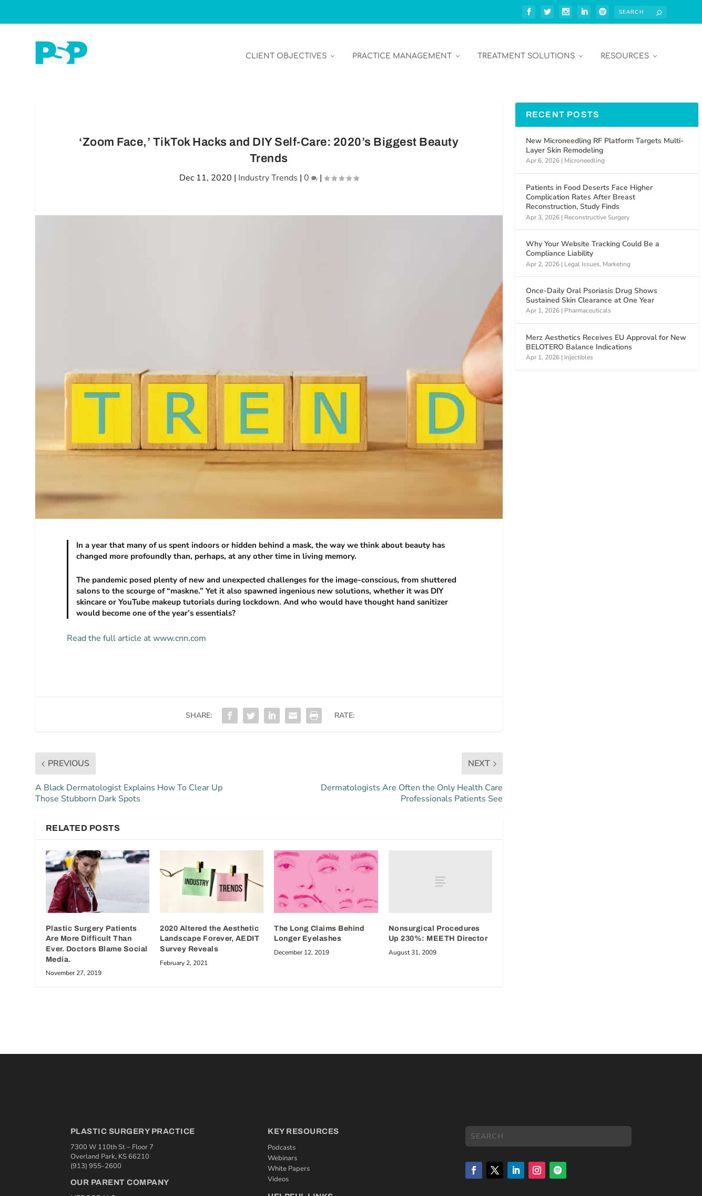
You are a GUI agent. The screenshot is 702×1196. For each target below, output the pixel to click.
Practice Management (402, 48)
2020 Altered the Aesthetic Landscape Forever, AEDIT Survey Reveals (209, 931)
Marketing (616, 256)
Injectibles (578, 349)
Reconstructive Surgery (596, 209)
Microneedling (584, 152)
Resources (625, 48)
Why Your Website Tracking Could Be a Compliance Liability (592, 240)
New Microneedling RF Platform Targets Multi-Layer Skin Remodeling (605, 137)
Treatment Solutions (526, 48)
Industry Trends (268, 170)
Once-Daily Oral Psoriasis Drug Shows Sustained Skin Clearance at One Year (591, 287)
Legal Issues (581, 256)
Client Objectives (286, 48)
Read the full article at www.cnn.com (136, 630)
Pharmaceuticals (587, 302)
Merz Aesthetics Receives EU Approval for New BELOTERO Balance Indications (606, 334)
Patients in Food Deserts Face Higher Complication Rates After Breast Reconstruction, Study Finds (589, 189)
